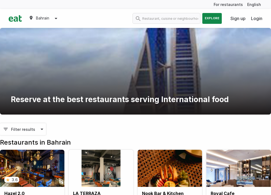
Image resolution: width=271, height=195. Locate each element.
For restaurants (228, 4)
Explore (212, 18)
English (254, 4)
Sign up (238, 18)
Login (256, 18)
